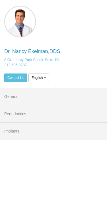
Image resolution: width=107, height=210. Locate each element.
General (11, 96)
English (39, 78)
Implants (11, 131)
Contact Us (15, 78)
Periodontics (15, 114)
